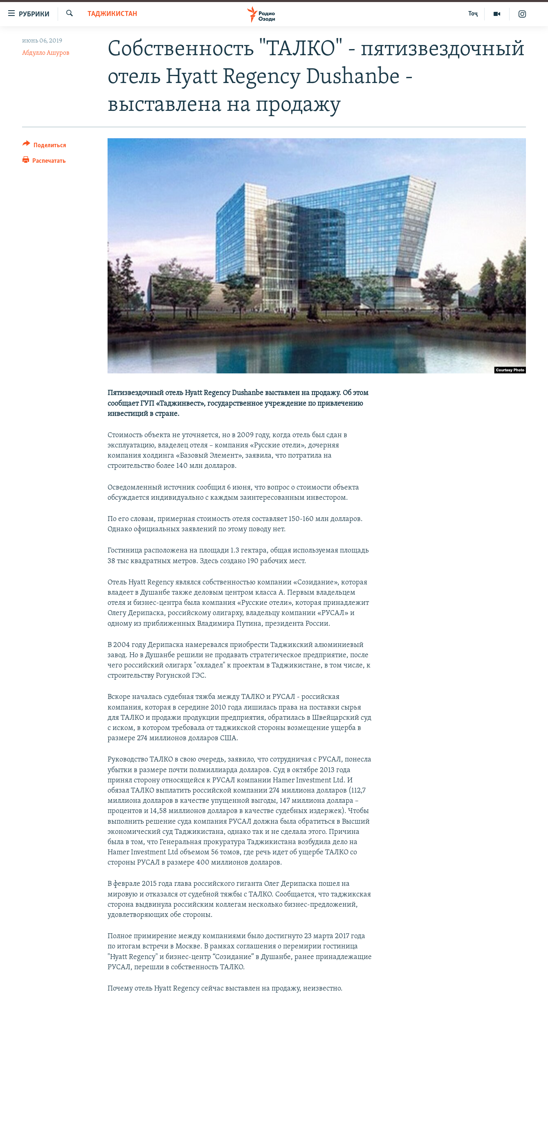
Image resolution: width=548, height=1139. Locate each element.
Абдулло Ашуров (46, 53)
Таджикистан (112, 14)
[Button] (44, 146)
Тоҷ (473, 14)
